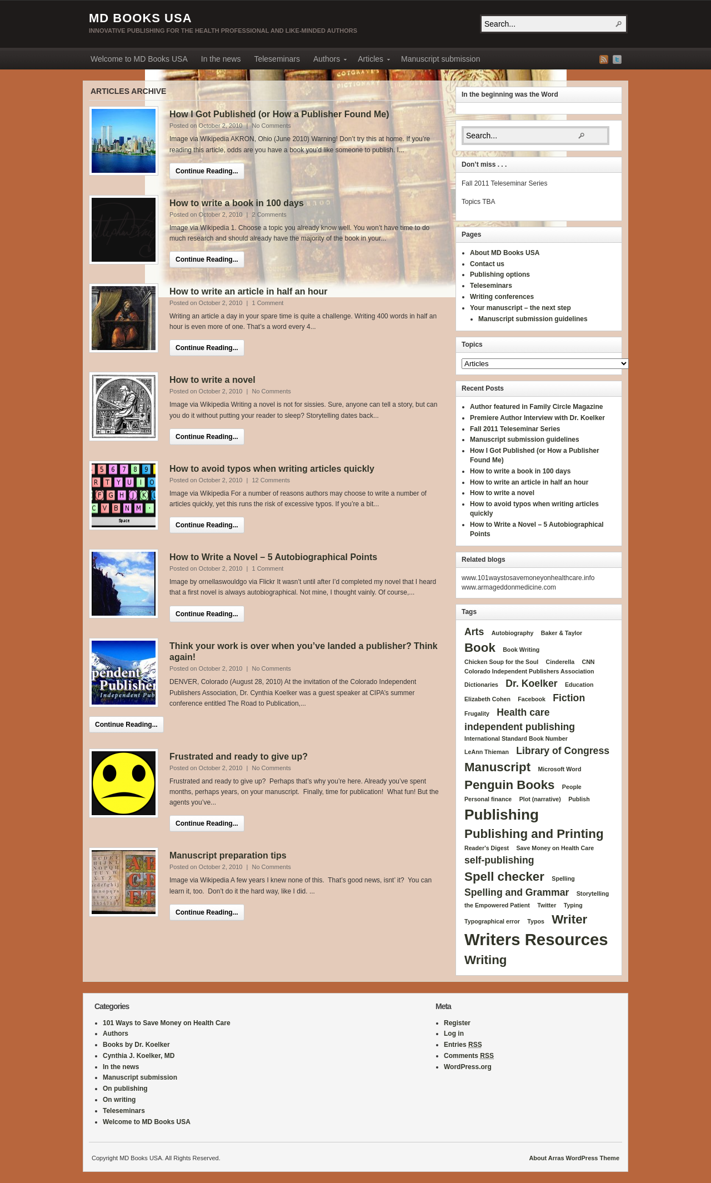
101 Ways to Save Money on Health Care (167, 1023)
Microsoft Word (559, 769)
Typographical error (492, 921)
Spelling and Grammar (516, 892)
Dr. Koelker (531, 683)
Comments (469, 1056)
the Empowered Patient (497, 905)
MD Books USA (140, 18)
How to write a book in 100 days (236, 203)
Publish (578, 799)
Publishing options (500, 274)
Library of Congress (562, 750)
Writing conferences (502, 297)
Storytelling (593, 893)
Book (479, 648)
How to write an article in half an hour (248, 291)
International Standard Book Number (516, 738)
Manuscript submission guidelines (533, 319)
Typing (573, 905)
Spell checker (504, 876)
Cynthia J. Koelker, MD (138, 1056)
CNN (588, 661)
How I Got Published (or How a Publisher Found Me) (279, 114)
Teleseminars (276, 58)
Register (457, 1023)
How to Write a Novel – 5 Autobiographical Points (273, 557)
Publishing (501, 814)
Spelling (563, 878)
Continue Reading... (207, 171)
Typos (535, 921)
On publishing (125, 1088)
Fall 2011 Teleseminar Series (515, 429)
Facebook (531, 699)
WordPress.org (468, 1067)
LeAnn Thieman (486, 751)
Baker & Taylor (561, 633)
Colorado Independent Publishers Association (529, 671)
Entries (463, 1045)
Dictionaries (481, 684)
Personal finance (488, 799)
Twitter (617, 59)
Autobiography (513, 633)
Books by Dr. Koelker (136, 1045)
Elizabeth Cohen (487, 699)
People (572, 786)
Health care (523, 712)
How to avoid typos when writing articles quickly (271, 468)
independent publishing (519, 726)
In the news (221, 58)
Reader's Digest (486, 848)
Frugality (476, 713)
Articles (370, 60)
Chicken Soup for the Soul (501, 661)
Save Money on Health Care (555, 848)
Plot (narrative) (540, 799)
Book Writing (521, 649)
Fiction (569, 697)
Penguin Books (509, 785)
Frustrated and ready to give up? (238, 756)
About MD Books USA (504, 253)
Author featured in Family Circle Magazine (536, 407)
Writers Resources (536, 939)
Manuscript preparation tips (228, 855)
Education (579, 684)
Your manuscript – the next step (520, 308)
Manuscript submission (440, 58)
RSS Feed (603, 59)
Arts (474, 631)
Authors (327, 60)
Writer (569, 919)
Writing (485, 960)
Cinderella (560, 661)
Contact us (487, 264)
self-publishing (499, 860)
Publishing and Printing (534, 834)
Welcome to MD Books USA (139, 58)
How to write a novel (212, 380)
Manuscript (497, 767)
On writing (119, 1100)
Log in (454, 1033)
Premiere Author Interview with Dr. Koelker (537, 418)
